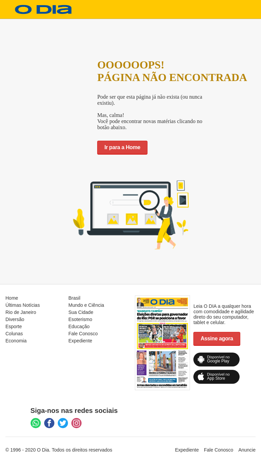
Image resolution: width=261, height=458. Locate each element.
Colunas (14, 333)
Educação (78, 326)
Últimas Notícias (22, 305)
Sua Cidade (80, 312)
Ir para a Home (122, 147)
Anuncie (247, 450)
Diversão (14, 319)
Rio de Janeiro (20, 312)
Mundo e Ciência (86, 305)
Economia (16, 340)
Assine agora (217, 338)
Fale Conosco (83, 333)
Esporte (13, 326)
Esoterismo (80, 319)
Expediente (80, 340)
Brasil (74, 298)
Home (11, 298)
